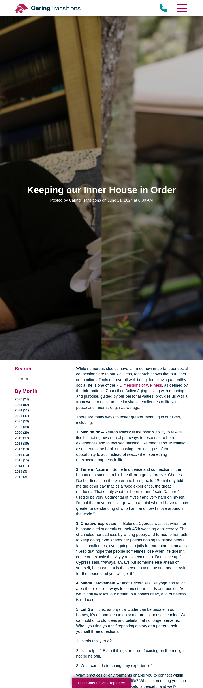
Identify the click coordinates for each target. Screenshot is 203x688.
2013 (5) (21, 471)
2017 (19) (22, 449)
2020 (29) (22, 432)
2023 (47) (22, 416)
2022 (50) (22, 421)
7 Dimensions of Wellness (139, 385)
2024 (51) (22, 410)
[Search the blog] (40, 379)
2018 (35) (22, 443)
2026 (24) (22, 399)
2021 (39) (22, 427)
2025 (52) (22, 404)
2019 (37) (22, 438)
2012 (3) (21, 477)
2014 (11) (22, 466)
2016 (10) (22, 454)
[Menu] (181, 8)
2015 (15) (22, 460)
